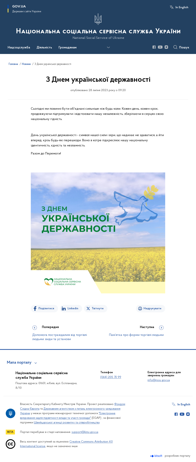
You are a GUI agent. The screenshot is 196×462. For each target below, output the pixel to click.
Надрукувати (152, 308)
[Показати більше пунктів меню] (108, 47)
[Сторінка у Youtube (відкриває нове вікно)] (160, 47)
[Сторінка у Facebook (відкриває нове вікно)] (154, 47)
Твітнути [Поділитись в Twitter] (98, 308)
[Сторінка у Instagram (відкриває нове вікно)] (166, 47)
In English (182, 7)
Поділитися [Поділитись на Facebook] (46, 308)
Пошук (184, 47)
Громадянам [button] (68, 47)
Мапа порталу (19, 363)
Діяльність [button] (44, 47)
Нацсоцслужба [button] (19, 47)
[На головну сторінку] (98, 26)
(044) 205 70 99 (110, 377)
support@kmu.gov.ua (85, 432)
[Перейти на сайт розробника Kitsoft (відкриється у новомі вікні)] (156, 456)
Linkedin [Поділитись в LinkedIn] (73, 308)
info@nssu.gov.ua (159, 380)
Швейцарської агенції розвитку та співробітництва (67, 422)
